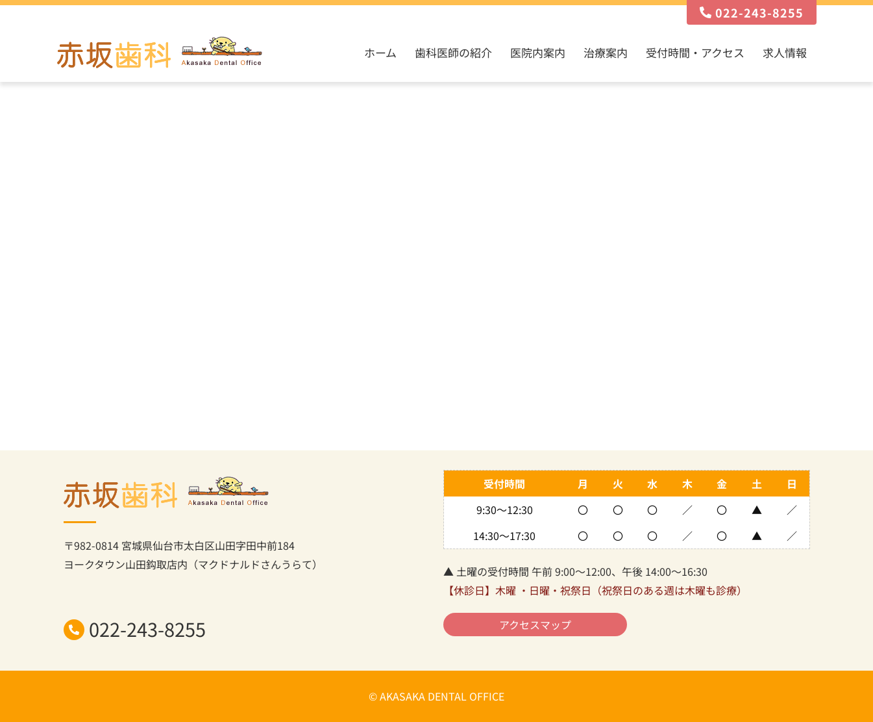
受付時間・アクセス (695, 52)
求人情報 (785, 52)
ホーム (380, 52)
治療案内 (606, 52)
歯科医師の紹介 (453, 52)
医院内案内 (537, 52)
